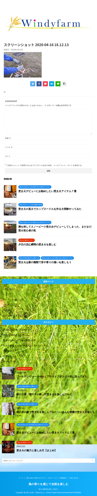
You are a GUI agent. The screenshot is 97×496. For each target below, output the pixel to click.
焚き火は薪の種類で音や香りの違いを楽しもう (44, 262)
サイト (7, 156)
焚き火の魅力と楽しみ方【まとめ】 (36, 450)
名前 (8, 138)
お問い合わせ (9, 289)
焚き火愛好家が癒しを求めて (48, 489)
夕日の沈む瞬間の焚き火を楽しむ (37, 244)
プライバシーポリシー (13, 300)
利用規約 (7, 310)
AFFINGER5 (76, 492)
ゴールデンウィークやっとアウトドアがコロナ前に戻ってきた (51, 376)
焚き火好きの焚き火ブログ (15, 315)
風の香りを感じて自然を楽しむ (48, 484)
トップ (6, 294)
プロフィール (9, 305)
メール (9, 147)
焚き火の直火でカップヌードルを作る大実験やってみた (49, 209)
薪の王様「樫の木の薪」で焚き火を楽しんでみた (44, 394)
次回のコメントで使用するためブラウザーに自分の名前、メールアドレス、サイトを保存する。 (45, 165)
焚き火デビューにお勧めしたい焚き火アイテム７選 (47, 191)
